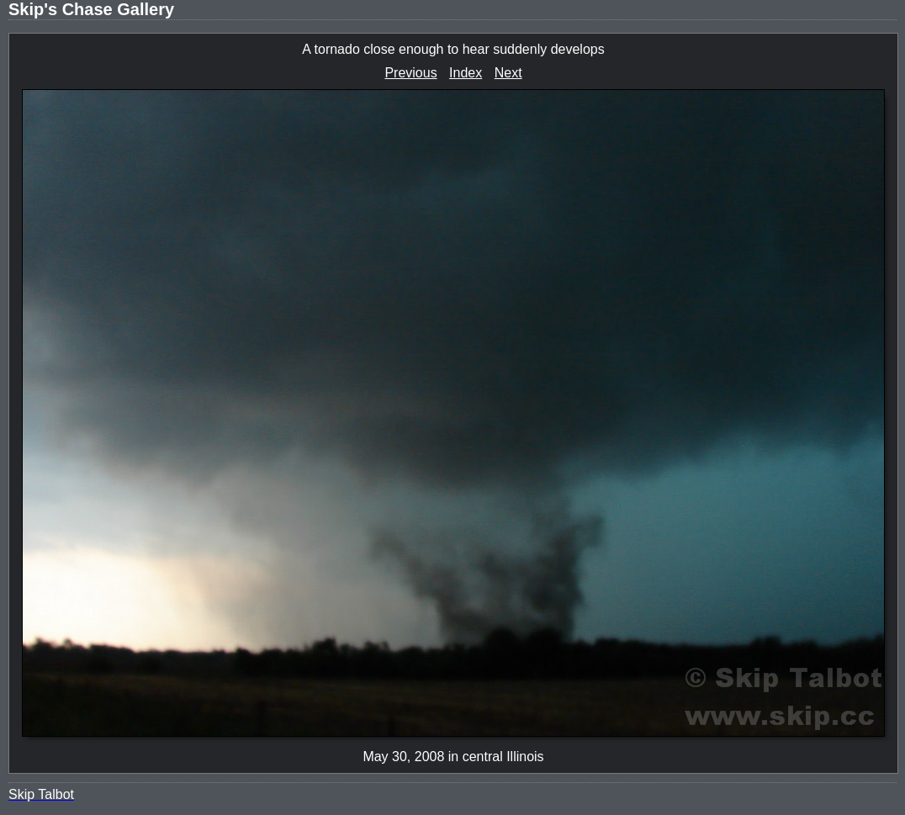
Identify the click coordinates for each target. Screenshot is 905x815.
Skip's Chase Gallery (91, 9)
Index (465, 73)
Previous (410, 73)
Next (508, 73)
